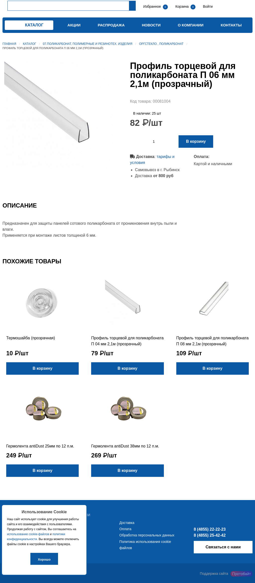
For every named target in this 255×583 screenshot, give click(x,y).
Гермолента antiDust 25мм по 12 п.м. (40, 446)
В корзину (196, 141)
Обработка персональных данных (146, 535)
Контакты (231, 25)
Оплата (125, 529)
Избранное (152, 6)
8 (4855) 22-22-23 (210, 529)
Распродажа (111, 25)
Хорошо (44, 559)
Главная (9, 44)
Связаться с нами (223, 547)
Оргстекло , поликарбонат (161, 44)
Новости (151, 25)
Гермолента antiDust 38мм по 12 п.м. (125, 446)
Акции (74, 25)
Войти (207, 6)
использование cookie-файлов (28, 534)
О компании (190, 25)
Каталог (29, 44)
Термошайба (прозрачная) (30, 338)
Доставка (126, 523)
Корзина (182, 6)
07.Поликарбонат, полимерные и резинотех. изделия (87, 44)
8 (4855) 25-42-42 (210, 535)
